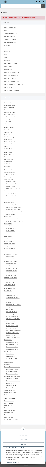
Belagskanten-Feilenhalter (13, 188)
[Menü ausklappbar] (2, 1)
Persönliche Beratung (10, 42)
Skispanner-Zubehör (9, 141)
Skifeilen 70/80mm (11, 195)
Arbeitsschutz (8, 148)
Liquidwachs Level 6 (11, 273)
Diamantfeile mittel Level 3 (13, 207)
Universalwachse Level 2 (12, 293)
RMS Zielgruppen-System (11, 75)
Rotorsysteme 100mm (12, 342)
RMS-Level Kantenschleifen (11, 81)
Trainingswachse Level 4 (12, 297)
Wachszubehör (8, 351)
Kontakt (6, 30)
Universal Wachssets (9, 110)
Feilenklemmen (10, 230)
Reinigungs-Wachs (9, 241)
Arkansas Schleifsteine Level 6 (14, 221)
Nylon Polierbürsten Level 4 (13, 330)
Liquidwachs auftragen (10, 261)
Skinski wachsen (8, 417)
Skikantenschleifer (9, 179)
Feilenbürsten (10, 233)
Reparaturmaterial (9, 157)
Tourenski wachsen (9, 284)
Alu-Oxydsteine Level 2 (12, 219)
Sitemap (6, 57)
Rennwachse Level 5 (11, 300)
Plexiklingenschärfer (9, 321)
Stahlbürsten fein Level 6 (13, 337)
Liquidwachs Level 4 (11, 268)
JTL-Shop (26, 465)
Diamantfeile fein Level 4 (13, 209)
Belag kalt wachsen (9, 408)
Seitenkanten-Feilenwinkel (13, 184)
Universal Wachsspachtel (13, 318)
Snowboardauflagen (9, 137)
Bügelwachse (7, 290)
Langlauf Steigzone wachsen (12, 376)
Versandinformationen (10, 36)
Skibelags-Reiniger (9, 239)
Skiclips (6, 395)
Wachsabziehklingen (9, 314)
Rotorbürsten (8, 339)
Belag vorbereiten (9, 154)
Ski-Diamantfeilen (9, 202)
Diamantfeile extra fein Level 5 (14, 212)
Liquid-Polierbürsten (11, 275)
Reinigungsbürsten (9, 243)
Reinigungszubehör (9, 248)
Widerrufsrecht (8, 66)
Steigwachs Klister (11, 385)
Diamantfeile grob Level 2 (13, 205)
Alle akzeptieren (23, 435)
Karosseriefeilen (8, 159)
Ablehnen (23, 444)
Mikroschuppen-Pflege (12, 374)
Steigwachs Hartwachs (12, 383)
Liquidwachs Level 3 (11, 266)
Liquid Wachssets (11, 263)
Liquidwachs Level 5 (11, 270)
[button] (36, 1)
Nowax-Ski (9, 121)
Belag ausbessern (9, 401)
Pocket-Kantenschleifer (12, 186)
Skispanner (7, 134)
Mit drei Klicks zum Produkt (11, 72)
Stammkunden (8, 45)
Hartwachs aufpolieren (10, 277)
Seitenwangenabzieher (10, 177)
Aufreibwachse (10, 256)
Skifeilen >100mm (11, 200)
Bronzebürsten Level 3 (12, 328)
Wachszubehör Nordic (10, 390)
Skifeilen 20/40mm (11, 193)
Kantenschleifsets (9, 107)
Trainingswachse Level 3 (12, 295)
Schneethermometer (11, 358)
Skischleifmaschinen (9, 172)
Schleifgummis (8, 223)
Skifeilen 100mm (10, 198)
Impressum (9, 462)
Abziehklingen (8, 161)
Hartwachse (9, 280)
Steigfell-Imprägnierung (12, 369)
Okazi (5, 124)
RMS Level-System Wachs (11, 78)
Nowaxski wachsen (9, 415)
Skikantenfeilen (8, 191)
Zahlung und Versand (10, 39)
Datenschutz (16, 462)
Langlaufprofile (8, 364)
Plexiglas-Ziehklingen (12, 316)
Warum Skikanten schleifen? (12, 90)
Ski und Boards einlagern (11, 419)
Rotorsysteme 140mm (12, 347)
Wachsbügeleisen (9, 307)
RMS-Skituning (8, 69)
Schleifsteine (7, 216)
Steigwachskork (10, 388)
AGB (5, 54)
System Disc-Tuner (11, 174)
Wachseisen (9, 309)
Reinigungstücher (9, 246)
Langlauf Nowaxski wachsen (11, 367)
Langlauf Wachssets (9, 114)
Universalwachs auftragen (11, 254)
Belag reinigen (8, 405)
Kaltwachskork (10, 259)
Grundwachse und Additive (13, 304)
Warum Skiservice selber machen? (13, 84)
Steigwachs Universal (12, 378)
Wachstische (7, 130)
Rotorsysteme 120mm (12, 344)
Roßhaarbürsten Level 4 (12, 332)
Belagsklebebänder (11, 228)
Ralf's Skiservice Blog (10, 27)
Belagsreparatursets (9, 105)
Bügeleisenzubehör (11, 311)
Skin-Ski (8, 119)
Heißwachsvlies (10, 356)
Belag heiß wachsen (9, 410)
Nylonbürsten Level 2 (12, 325)
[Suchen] (43, 6)
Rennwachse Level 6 (11, 302)
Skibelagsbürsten (9, 323)
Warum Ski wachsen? (10, 87)
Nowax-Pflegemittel (11, 371)
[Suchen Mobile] (21, 6)
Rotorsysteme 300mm (12, 349)
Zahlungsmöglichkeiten (10, 33)
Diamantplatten (10, 214)
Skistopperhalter (8, 144)
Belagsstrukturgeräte (10, 392)
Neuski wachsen (8, 412)
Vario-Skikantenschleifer (12, 181)
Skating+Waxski (10, 117)
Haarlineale (7, 166)
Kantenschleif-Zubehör (10, 226)
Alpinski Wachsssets (9, 112)
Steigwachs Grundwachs (12, 381)
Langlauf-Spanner (9, 139)
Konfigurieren (23, 439)
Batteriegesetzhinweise (10, 63)
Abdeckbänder (10, 354)
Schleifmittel (7, 164)
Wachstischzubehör (9, 132)
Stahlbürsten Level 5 (11, 335)
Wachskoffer (7, 146)
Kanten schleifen (8, 403)
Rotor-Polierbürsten (11, 282)
